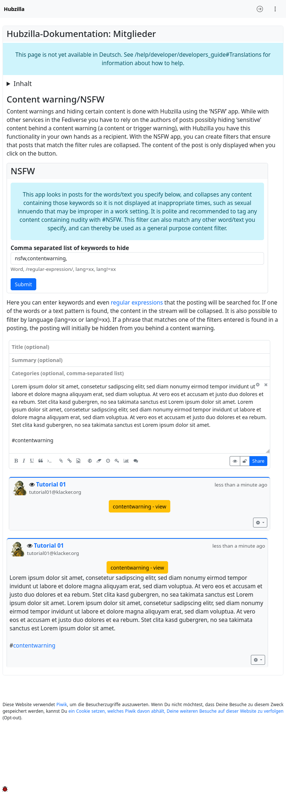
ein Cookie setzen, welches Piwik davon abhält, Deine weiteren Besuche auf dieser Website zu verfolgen (175, 711)
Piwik (61, 704)
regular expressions (137, 302)
